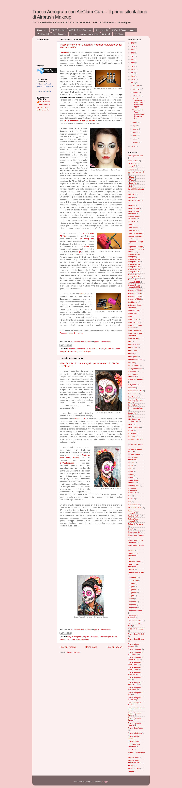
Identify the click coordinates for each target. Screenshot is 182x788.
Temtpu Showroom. (135, 611)
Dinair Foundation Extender (135, 326)
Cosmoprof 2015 (134, 296)
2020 (133, 63)
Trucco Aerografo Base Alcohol (134, 668)
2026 (133, 43)
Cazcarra (131, 221)
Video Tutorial (133, 757)
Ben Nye (131, 197)
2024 (133, 49)
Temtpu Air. (132, 605)
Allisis (130, 186)
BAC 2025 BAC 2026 (136, 189)
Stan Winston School (136, 572)
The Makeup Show (135, 621)
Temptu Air (132, 590)
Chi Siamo (119, 34)
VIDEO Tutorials (58, 30)
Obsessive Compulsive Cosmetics (132, 491)
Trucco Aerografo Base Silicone (134, 673)
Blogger (105, 782)
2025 (133, 46)
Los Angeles (133, 433)
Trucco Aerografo (134, 649)
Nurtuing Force (133, 486)
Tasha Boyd (132, 577)
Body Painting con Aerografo (78, 637)
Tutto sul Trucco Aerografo (134, 745)
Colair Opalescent (135, 233)
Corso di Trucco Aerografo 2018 (134, 271)
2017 (133, 73)
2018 (133, 69)
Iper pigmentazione (135, 408)
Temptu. (131, 596)
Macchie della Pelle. (135, 439)
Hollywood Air (133, 385)
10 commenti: (106, 342)
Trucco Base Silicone (136, 639)
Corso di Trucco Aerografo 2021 (134, 286)
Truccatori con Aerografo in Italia (84, 34)
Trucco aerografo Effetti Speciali (134, 683)
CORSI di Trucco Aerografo (123, 30)
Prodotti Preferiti (134, 516)
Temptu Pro (132, 593)
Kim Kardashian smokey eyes (134, 420)
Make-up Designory (135, 444)
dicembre (136, 86)
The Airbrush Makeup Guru (44, 103)
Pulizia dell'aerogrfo (135, 524)
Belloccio (131, 194)
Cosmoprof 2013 (134, 290)
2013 (133, 146)
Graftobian (71, 349)
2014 (133, 83)
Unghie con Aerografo (136, 752)
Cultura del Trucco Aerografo (135, 306)
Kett (129, 416)
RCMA (130, 529)
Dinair (130, 316)
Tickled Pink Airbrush (136, 629)
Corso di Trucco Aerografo (134, 256)
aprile (135, 135)
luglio (135, 125)
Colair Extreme (133, 230)
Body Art (131, 205)
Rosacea (131, 550)
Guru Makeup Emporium (133, 376)
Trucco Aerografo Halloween (78, 639)
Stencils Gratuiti (59, 34)
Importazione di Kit (135, 391)
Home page (42, 30)
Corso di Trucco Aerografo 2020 (134, 281)
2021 (133, 59)
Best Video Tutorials (135, 200)
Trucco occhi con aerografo (134, 737)
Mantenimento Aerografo (133, 458)
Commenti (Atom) (73, 652)
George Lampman (135, 369)
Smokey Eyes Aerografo (133, 565)
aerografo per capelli (136, 172)
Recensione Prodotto (96, 349)
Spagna (131, 569)
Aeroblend (132, 169)
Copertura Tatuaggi (135, 247)
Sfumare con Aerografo (133, 554)
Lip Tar (130, 430)
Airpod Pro (132, 183)
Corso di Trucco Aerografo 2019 (134, 276)
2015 (133, 79)
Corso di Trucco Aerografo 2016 (134, 261)
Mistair (130, 465)
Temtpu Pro (132, 608)
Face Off (131, 363)
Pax (129, 502)
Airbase (131, 177)
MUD (130, 468)
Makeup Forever (134, 454)
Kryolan (131, 424)
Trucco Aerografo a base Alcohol (135, 653)
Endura (131, 353)
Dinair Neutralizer (134, 330)
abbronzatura (133, 161)
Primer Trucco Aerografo (133, 512)
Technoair (132, 583)
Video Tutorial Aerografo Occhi (134, 761)
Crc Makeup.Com (86, 239)
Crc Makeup (132, 302)
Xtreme (131, 771)
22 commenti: (106, 630)
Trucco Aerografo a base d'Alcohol (135, 658)
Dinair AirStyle (133, 319)
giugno (135, 129)
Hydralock (132, 388)
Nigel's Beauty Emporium (133, 481)
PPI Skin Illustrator (135, 508)
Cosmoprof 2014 (134, 293)
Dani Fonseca (133, 310)
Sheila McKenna (134, 561)
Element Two (133, 347)
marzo (135, 139)
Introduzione (133, 405)
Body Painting (133, 208)
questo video (80, 418)
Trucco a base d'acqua (133, 645)
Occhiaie (131, 499)
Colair (130, 224)
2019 (133, 66)
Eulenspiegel (133, 356)
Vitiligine (131, 765)
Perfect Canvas (134, 505)
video (86, 247)
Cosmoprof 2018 (134, 299)
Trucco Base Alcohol (136, 634)
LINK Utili (106, 34)
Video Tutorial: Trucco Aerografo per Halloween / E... (138, 114)
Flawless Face (133, 366)
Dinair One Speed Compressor (135, 334)
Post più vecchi (115, 647)
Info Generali (133, 397)
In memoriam (133, 394)
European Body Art (135, 360)
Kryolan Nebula (134, 427)
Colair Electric (133, 227)
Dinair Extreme (133, 322)
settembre (137, 95)
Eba (129, 341)
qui (80, 252)
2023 (133, 53)
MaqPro (131, 462)
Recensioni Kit (102, 30)
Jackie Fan (132, 413)
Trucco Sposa (133, 741)
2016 (133, 76)
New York (131, 478)
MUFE (130, 471)
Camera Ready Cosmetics (134, 217)
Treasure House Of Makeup (71, 333)
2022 (133, 56)
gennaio (136, 142)
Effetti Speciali (43, 34)
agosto (135, 122)
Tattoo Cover (133, 580)
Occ (129, 496)
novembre (137, 89)
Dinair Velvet (133, 338)
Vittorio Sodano (134, 768)
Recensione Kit (82, 349)
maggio (136, 132)
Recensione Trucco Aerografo (135, 541)
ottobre (136, 92)
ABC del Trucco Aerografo (80, 30)
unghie (130, 749)
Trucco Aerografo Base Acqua (79, 351)
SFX (129, 558)
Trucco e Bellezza (135, 733)
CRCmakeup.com (67, 463)
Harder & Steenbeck (136, 380)
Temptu (131, 587)
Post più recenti (67, 647)
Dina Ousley (133, 313)
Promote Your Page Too (44, 91)
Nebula (131, 475)
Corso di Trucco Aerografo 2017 (134, 266)
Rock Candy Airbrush (136, 545)
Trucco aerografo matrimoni (134, 699)
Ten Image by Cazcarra (133, 617)
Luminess (131, 436)
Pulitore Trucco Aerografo (134, 520)
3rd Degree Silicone (135, 156)
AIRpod (131, 180)
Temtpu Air (132, 602)
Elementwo (132, 350)
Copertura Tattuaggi (135, 241)
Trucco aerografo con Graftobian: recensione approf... (138, 102)
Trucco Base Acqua (135, 728)
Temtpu (131, 599)
